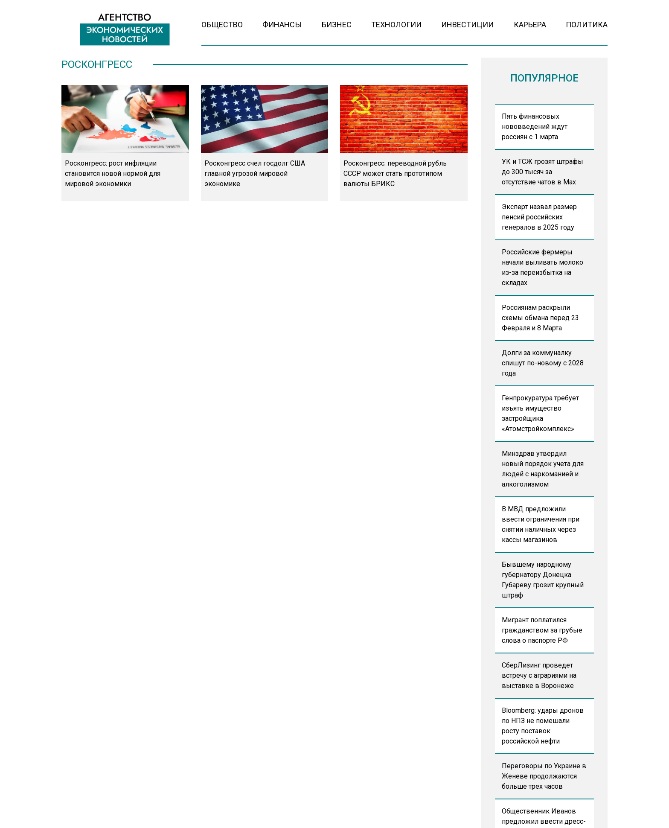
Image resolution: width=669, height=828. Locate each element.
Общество (222, 24)
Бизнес (337, 24)
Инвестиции (467, 24)
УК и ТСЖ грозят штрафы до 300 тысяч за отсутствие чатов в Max (542, 171)
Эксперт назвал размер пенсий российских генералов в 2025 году (539, 217)
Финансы (282, 24)
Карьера (530, 24)
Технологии (396, 24)
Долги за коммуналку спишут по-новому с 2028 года (543, 363)
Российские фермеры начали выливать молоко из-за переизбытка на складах (542, 267)
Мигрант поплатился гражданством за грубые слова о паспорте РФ (542, 630)
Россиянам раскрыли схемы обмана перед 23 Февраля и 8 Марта (540, 317)
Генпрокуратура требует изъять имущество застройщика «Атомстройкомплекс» (540, 413)
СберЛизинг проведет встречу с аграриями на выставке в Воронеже (539, 675)
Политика (587, 24)
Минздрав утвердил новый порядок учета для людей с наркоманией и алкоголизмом (543, 468)
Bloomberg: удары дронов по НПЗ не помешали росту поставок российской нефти (543, 725)
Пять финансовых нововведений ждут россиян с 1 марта (534, 126)
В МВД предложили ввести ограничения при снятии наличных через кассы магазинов (540, 524)
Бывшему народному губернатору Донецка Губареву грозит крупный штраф (543, 579)
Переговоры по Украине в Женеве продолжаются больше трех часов (544, 776)
